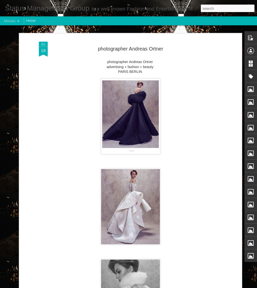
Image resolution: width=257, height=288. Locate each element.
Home (31, 21)
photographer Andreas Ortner (130, 49)
